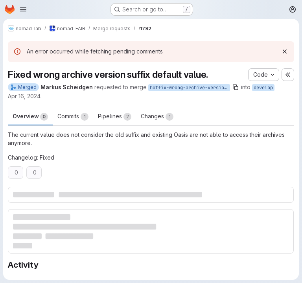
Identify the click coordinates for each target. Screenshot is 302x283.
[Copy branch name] (235, 87)
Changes (157, 117)
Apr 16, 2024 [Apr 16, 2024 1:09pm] (24, 96)
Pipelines (114, 117)
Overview (30, 117)
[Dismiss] (284, 51)
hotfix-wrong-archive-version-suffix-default (190, 88)
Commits (72, 117)
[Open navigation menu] (23, 9)
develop (263, 88)
